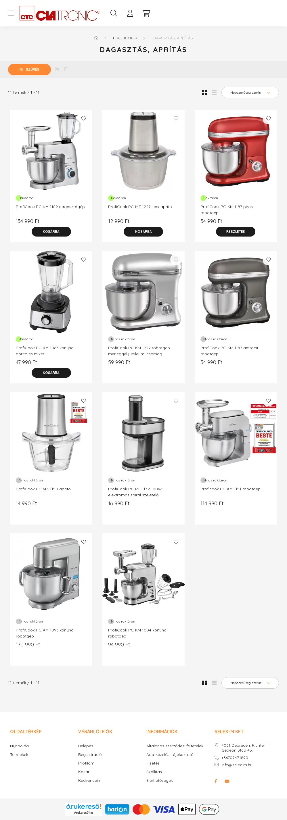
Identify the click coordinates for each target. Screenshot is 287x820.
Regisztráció (90, 754)
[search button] (114, 13)
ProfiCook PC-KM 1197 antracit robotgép (229, 350)
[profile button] (130, 13)
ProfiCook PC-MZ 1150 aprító (43, 488)
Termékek (19, 754)
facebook (215, 781)
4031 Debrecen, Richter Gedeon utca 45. (243, 748)
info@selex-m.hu (236, 765)
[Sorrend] (250, 92)
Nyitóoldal (20, 746)
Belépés (85, 746)
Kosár (83, 771)
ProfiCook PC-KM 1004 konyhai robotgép (137, 633)
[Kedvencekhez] (83, 118)
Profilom (86, 763)
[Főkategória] (96, 38)
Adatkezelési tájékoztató (170, 754)
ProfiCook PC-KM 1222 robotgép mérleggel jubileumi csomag (139, 350)
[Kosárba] (51, 232)
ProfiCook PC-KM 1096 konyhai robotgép (45, 633)
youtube (227, 781)
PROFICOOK (125, 38)
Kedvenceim (90, 780)
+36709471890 (234, 757)
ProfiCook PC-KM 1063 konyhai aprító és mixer (45, 350)
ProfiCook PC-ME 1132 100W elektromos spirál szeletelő (135, 492)
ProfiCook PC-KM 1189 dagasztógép (50, 206)
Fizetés (153, 763)
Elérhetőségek (159, 780)
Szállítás (154, 771)
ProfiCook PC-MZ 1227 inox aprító (140, 206)
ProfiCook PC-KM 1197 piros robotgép (226, 209)
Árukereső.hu (83, 812)
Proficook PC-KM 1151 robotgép (230, 488)
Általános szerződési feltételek (174, 746)
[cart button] (146, 13)
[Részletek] (235, 232)
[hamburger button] (11, 13)
